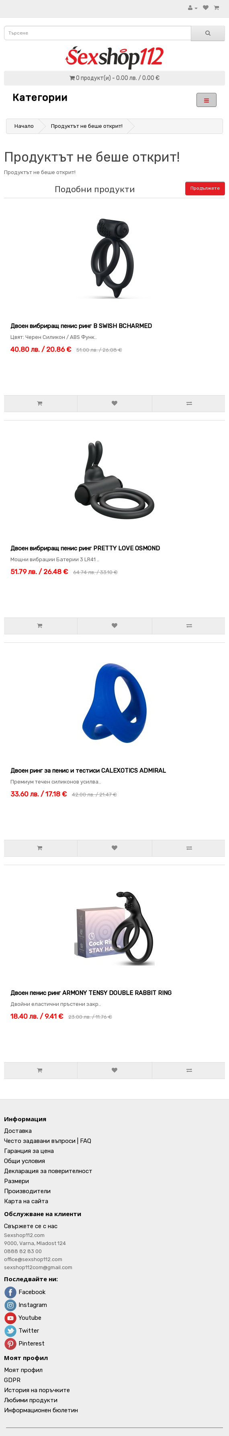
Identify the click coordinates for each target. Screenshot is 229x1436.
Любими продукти (30, 1400)
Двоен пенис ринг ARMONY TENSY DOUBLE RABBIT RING (91, 993)
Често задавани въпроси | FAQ (47, 1141)
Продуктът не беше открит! (87, 126)
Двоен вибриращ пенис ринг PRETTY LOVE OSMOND (85, 548)
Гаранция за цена (29, 1151)
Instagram (25, 1305)
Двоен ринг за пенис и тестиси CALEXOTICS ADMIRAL (88, 770)
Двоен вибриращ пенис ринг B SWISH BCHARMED (81, 326)
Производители (27, 1191)
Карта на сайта (26, 1201)
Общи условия (24, 1161)
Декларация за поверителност (48, 1171)
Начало (24, 126)
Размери (16, 1181)
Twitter (21, 1330)
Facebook (24, 1292)
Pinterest (24, 1343)
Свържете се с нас (30, 1226)
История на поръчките (37, 1390)
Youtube (22, 1317)
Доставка (18, 1130)
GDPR (12, 1380)
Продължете (205, 188)
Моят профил (23, 1370)
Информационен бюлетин (41, 1410)
